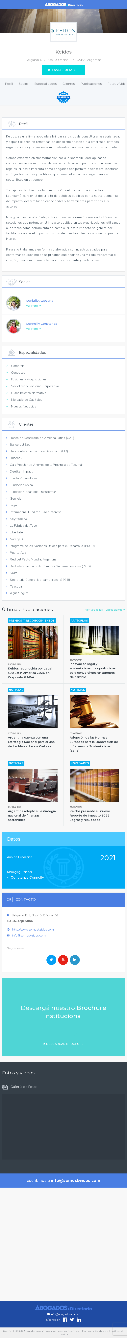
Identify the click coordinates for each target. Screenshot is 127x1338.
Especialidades (45, 84)
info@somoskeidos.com (29, 955)
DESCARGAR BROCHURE (63, 1063)
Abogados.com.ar (34, 1331)
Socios (23, 84)
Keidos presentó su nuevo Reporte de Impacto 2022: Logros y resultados (90, 834)
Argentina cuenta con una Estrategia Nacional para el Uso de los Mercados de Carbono (31, 761)
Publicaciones (91, 84)
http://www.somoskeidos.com (33, 949)
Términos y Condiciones (95, 1331)
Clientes (69, 84)
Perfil (9, 84)
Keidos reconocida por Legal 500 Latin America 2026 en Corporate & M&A (30, 692)
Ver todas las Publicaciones (105, 629)
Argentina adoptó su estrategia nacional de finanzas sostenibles (32, 834)
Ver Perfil (33, 324)
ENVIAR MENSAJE (63, 70)
